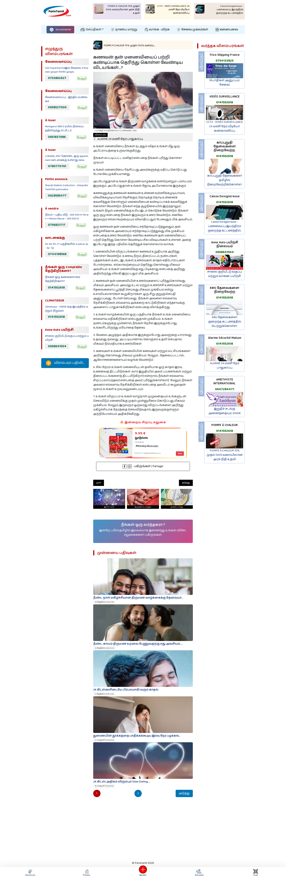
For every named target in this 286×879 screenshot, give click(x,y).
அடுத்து (186, 482)
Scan (255, 873)
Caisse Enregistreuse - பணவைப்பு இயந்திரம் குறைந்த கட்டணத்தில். (224, 226)
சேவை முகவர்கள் (192, 29)
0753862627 (57, 78)
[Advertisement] (65, 431)
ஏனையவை (227, 29)
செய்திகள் (90, 29)
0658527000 (57, 107)
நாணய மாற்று (124, 29)
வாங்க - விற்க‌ (157, 29)
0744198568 (57, 254)
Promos (86, 873)
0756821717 (56, 224)
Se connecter (60, 29)
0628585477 (57, 195)
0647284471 (224, 389)
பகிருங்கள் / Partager (143, 466)
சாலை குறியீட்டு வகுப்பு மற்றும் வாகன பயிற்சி (224, 273)
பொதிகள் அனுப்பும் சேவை (224, 82)
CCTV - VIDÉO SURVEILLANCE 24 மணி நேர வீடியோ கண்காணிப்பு (224, 126)
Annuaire (199, 873)
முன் (98, 482)
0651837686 (57, 136)
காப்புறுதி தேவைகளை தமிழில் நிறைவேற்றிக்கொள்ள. (224, 180)
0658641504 (57, 346)
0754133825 (224, 60)
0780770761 (57, 166)
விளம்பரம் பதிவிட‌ (65, 363)
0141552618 (56, 287)
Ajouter (143, 873)
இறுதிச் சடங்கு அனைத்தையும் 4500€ (224, 411)
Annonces (30, 873)
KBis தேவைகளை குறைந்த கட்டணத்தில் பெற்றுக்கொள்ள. (224, 321)
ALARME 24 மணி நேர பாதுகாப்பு (224, 365)
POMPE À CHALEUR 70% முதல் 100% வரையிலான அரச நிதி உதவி (225, 455)
